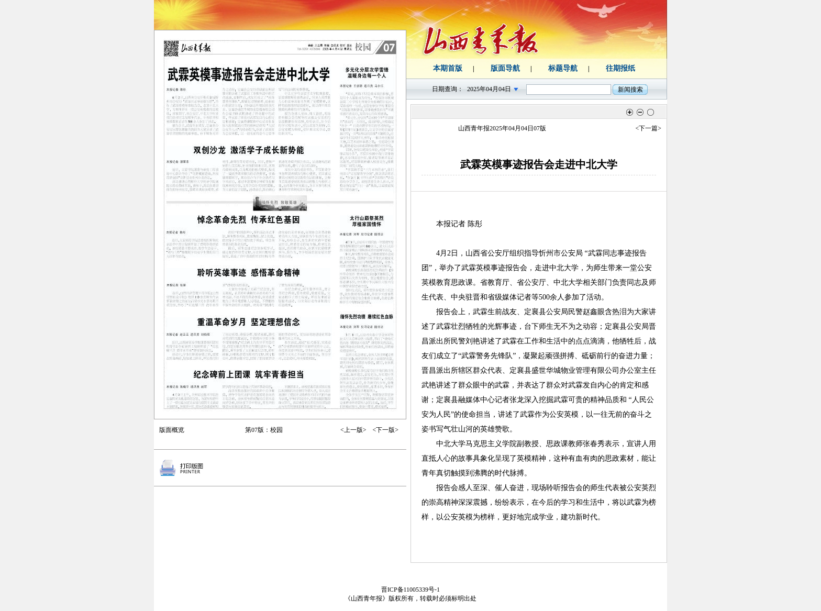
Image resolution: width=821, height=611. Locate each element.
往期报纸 (620, 68)
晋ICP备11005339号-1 (410, 589)
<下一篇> (648, 128)
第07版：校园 (264, 430)
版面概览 (171, 430)
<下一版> (385, 430)
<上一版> (353, 430)
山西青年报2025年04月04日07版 (502, 128)
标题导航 (563, 68)
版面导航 (505, 68)
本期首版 (447, 68)
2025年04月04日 (489, 89)
